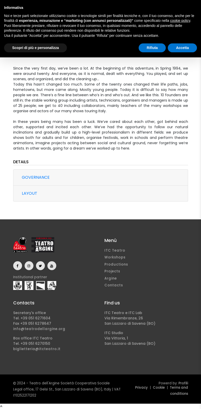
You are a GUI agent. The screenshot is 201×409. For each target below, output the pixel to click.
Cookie (159, 387)
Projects (112, 271)
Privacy (141, 387)
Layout (29, 193)
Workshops (114, 257)
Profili (183, 383)
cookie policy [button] (180, 21)
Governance (36, 177)
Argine (110, 278)
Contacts (113, 285)
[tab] (100, 178)
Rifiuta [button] (152, 48)
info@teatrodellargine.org (39, 328)
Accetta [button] (182, 48)
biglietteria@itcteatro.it (37, 349)
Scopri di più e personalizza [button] (35, 48)
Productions (116, 264)
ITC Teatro (114, 250)
